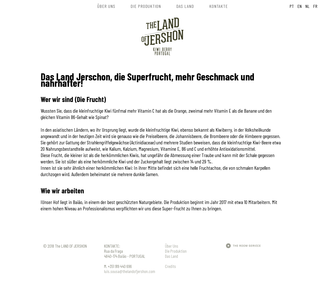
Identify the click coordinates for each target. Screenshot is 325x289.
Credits (170, 266)
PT (291, 6)
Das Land (171, 256)
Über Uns (171, 245)
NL (307, 6)
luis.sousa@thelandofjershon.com (129, 271)
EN (299, 6)
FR (314, 6)
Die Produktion (176, 250)
